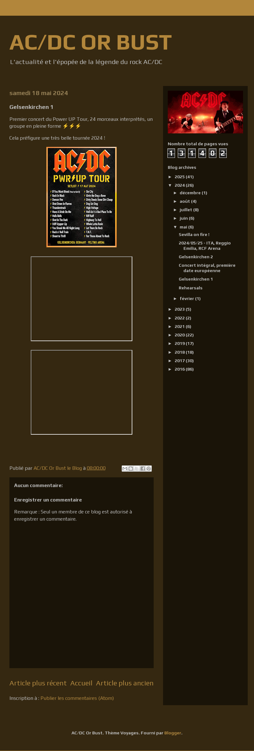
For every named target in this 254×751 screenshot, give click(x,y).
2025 (180, 176)
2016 (180, 369)
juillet (186, 209)
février (187, 298)
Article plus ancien (125, 683)
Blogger (172, 732)
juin (184, 218)
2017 (180, 360)
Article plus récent (38, 683)
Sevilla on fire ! (194, 234)
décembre (191, 192)
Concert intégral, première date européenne (207, 268)
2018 (180, 352)
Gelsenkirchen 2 (196, 256)
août (185, 201)
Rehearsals (191, 287)
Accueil (81, 683)
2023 (180, 309)
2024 (180, 185)
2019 (180, 343)
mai (184, 226)
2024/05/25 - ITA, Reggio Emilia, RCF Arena (205, 245)
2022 (180, 317)
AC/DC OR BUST (90, 41)
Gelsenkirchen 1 (196, 279)
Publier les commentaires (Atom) (77, 698)
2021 (180, 326)
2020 (180, 334)
